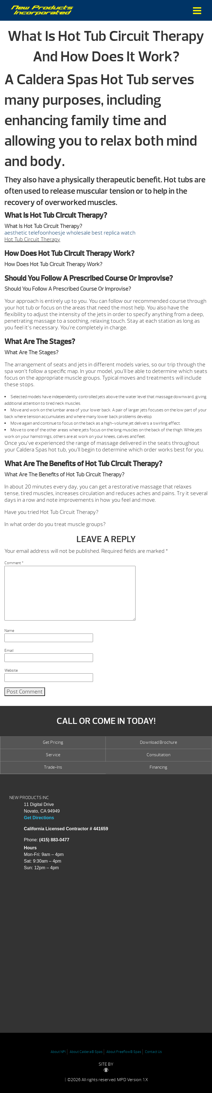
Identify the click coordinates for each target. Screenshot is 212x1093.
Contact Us (153, 1052)
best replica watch (114, 232)
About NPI (58, 1052)
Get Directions (39, 817)
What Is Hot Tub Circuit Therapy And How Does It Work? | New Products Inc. (42, 10)
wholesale (78, 232)
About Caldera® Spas (86, 1052)
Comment (13, 563)
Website (11, 670)
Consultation (158, 755)
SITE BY (106, 1067)
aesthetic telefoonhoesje (34, 232)
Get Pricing (53, 742)
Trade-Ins (53, 767)
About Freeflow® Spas (123, 1052)
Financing (158, 767)
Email (9, 650)
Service (53, 755)
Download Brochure (158, 742)
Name (9, 630)
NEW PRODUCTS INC (29, 797)
